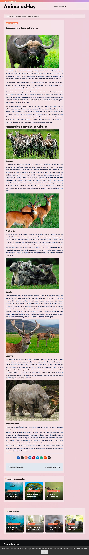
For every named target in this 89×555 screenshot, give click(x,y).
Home (56, 6)
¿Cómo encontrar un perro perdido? (54, 529)
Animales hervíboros (22, 28)
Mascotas (32, 524)
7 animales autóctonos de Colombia (52, 497)
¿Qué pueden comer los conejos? (73, 529)
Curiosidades (52, 524)
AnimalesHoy (20, 6)
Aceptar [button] (45, 552)
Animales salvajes (12, 23)
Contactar (62, 6)
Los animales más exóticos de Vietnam (33, 497)
